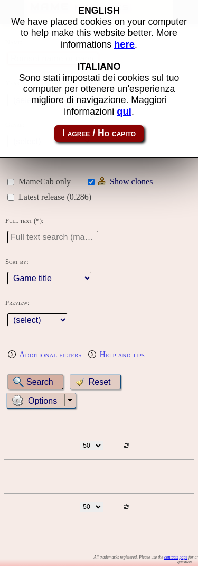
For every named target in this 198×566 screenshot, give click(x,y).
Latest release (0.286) (54, 196)
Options (42, 400)
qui (124, 111)
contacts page (175, 557)
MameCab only (44, 181)
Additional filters (50, 354)
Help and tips (122, 354)
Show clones (131, 181)
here (124, 44)
